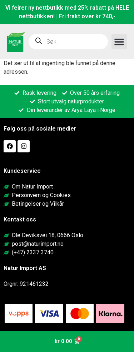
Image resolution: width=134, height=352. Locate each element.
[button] (119, 42)
